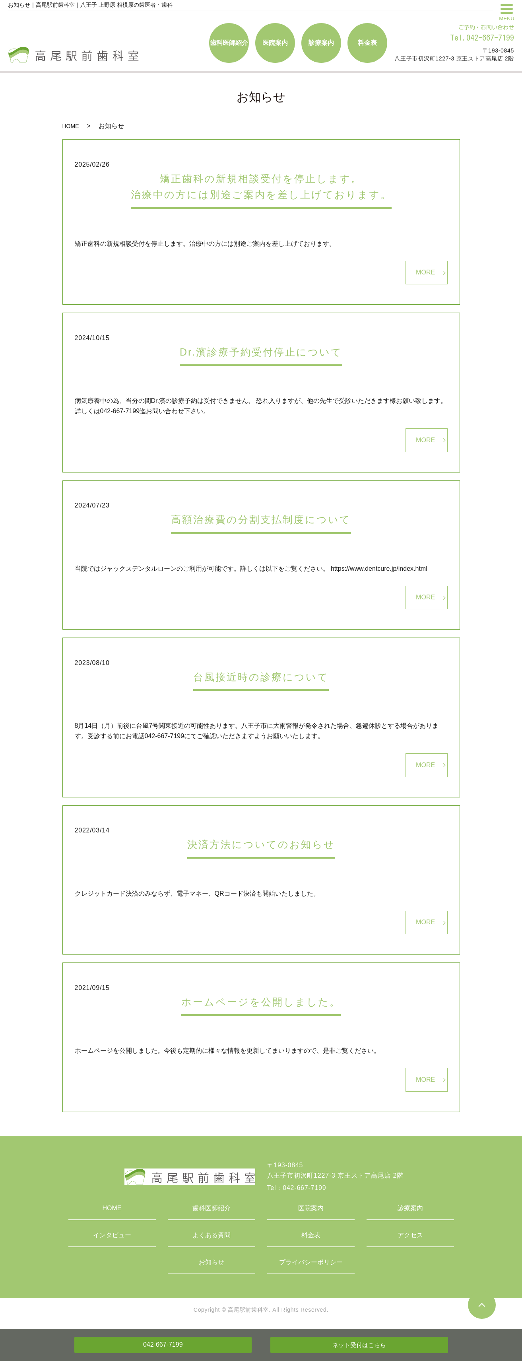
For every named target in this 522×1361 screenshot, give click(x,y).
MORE (425, 272)
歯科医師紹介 (211, 1208)
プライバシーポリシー (311, 1262)
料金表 (310, 1235)
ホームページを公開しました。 (261, 1001)
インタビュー (112, 1235)
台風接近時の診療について (261, 676)
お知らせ (211, 1262)
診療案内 (410, 1208)
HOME (70, 126)
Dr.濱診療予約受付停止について (261, 352)
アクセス (410, 1235)
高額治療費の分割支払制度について (261, 519)
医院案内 (311, 1208)
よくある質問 (211, 1235)
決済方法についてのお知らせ (261, 844)
